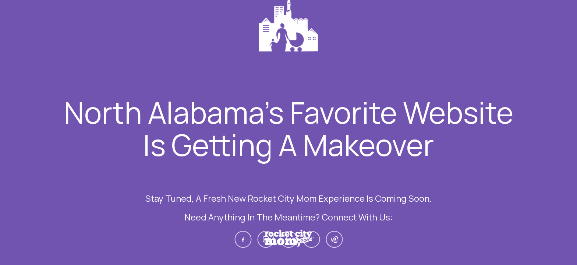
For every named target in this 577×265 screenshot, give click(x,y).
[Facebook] (242, 239)
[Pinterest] (334, 239)
